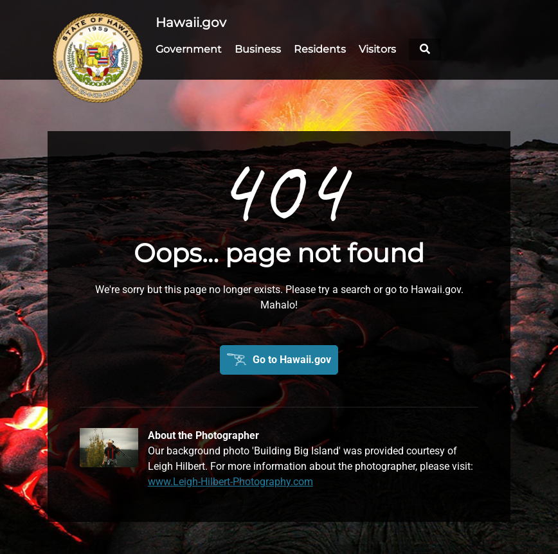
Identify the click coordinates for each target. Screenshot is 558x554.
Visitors (377, 49)
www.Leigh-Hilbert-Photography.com (230, 482)
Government (189, 49)
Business (258, 49)
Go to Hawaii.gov (292, 359)
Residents (320, 49)
